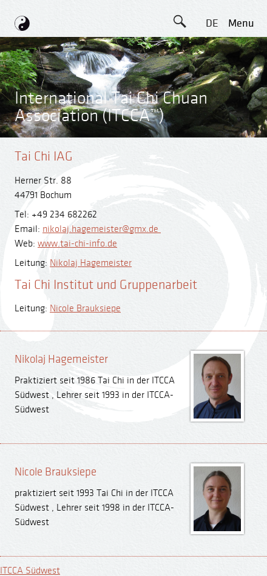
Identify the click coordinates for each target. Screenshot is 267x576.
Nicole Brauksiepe (85, 308)
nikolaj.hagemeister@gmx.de (101, 229)
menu (241, 23)
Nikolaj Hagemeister (91, 263)
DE (212, 23)
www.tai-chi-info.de (77, 244)
